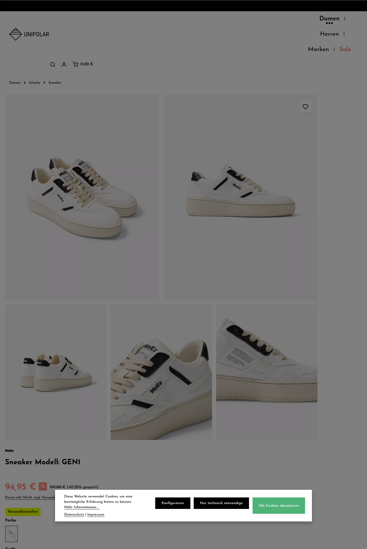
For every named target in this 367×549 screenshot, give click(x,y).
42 (284, 165)
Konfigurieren (176, 504)
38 (253, 165)
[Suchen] (315, 20)
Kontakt (18, 453)
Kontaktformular (303, 484)
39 (260, 165)
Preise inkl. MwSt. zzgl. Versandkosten (280, 103)
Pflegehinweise (269, 253)
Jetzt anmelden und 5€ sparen (184, 377)
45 (308, 165)
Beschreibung (267, 187)
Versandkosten (245, 541)
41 (277, 165)
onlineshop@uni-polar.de (312, 429)
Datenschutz (207, 419)
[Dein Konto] (326, 20)
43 (292, 165)
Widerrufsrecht (210, 442)
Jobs (14, 442)
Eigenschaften (268, 265)
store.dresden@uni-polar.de (315, 460)
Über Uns (20, 419)
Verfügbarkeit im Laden (280, 241)
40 (268, 165)
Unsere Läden (25, 431)
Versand (110, 419)
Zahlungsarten (118, 431)
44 (300, 165)
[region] (122, 181)
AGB (198, 431)
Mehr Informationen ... (81, 508)
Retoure (110, 442)
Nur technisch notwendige (223, 504)
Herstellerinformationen (280, 277)
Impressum (205, 453)
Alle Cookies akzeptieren (279, 506)
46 (316, 165)
